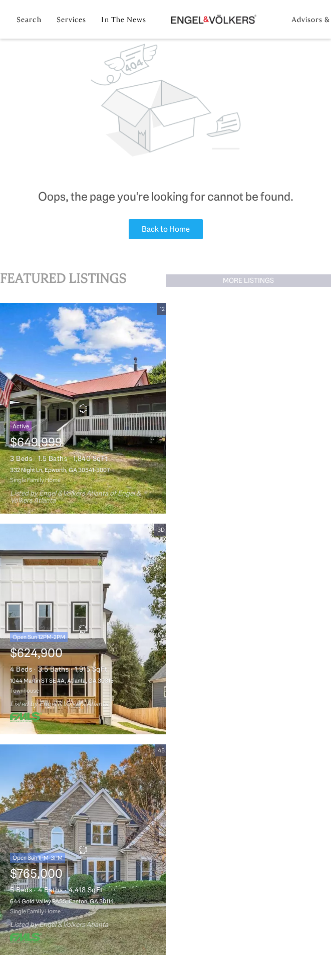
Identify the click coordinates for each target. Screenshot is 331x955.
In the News (123, 19)
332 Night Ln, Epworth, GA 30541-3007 (60, 470)
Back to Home (166, 229)
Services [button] (72, 19)
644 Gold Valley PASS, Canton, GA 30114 (62, 901)
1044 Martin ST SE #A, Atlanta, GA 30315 (62, 681)
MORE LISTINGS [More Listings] (248, 280)
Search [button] (29, 19)
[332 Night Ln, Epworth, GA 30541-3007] (83, 408)
